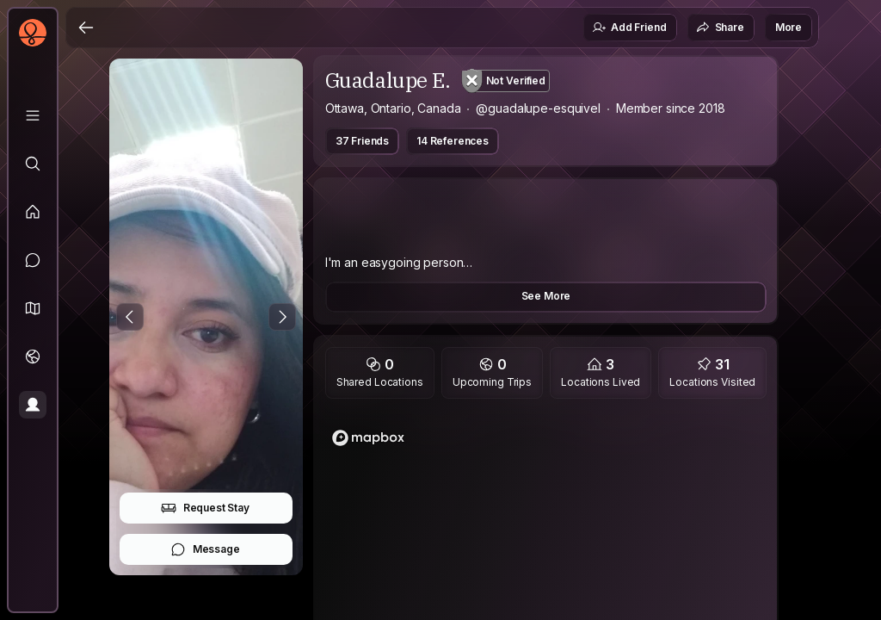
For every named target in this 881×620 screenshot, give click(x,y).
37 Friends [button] (362, 140)
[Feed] (32, 212)
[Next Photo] (282, 317)
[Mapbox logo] (368, 438)
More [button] (788, 27)
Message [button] (205, 549)
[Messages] (32, 260)
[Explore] (32, 163)
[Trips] (32, 356)
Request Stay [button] (205, 508)
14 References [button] (452, 140)
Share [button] (720, 27)
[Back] (86, 27)
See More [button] (546, 295)
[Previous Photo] (130, 317)
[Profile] (32, 404)
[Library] (32, 115)
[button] (32, 308)
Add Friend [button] (629, 27)
